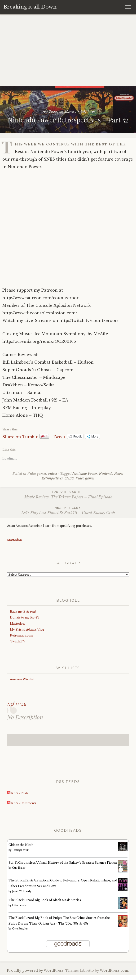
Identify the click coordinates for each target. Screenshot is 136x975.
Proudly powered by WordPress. (35, 970)
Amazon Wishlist (22, 679)
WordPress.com (114, 970)
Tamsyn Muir (20, 850)
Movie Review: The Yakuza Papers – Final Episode (68, 494)
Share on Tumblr (20, 436)
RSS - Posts (17, 793)
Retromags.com (21, 635)
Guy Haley (18, 867)
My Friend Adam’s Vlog (27, 629)
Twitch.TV (17, 641)
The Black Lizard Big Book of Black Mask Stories (45, 900)
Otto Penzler (20, 905)
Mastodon (14, 540)
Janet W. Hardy (21, 891)
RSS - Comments (21, 803)
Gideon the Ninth (21, 845)
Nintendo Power (84, 473)
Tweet (59, 436)
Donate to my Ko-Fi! (24, 617)
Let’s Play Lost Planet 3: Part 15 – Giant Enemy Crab (68, 510)
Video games (36, 473)
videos (52, 473)
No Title (16, 704)
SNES (69, 478)
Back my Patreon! (23, 611)
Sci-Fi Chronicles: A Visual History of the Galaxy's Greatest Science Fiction (63, 862)
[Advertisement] (68, 50)
